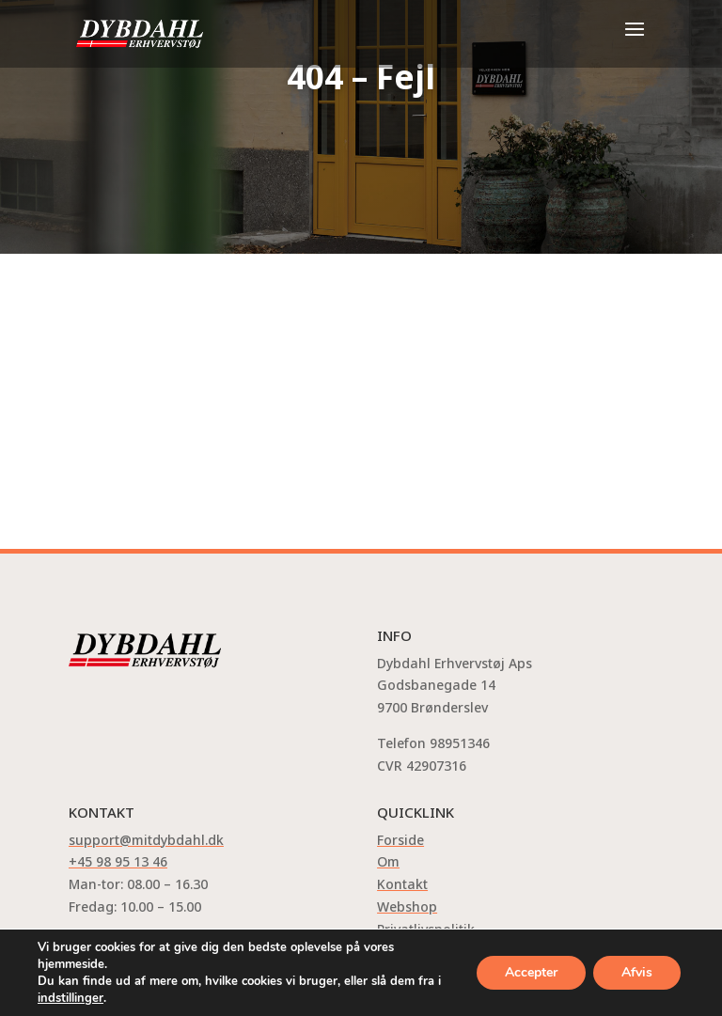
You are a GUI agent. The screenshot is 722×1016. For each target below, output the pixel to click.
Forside (400, 840)
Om (388, 861)
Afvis (636, 972)
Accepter (531, 972)
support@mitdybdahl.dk (146, 840)
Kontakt (402, 884)
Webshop (407, 906)
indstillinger (70, 998)
